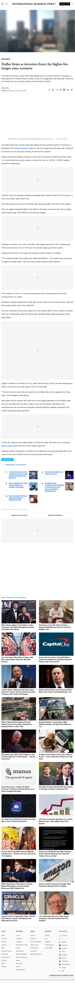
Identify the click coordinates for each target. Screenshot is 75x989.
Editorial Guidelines (55, 524)
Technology (4, 963)
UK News (4, 947)
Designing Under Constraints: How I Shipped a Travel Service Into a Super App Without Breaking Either (54, 496)
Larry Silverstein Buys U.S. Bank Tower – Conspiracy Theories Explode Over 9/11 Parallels (54, 927)
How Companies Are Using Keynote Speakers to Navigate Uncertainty (18, 494)
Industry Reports (20, 978)
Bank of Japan (7, 455)
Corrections (33, 960)
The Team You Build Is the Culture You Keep (54, 482)
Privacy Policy (34, 954)
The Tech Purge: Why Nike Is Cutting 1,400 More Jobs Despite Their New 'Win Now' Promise (17, 669)
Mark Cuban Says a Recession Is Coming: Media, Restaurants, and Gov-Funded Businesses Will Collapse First (17, 895)
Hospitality (19, 947)
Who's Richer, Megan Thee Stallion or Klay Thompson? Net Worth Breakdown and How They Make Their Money (17, 636)
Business (4, 954)
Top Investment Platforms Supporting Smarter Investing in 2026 (18, 507)
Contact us (33, 947)
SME (2, 957)
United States (48, 957)
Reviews (3, 975)
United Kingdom (49, 954)
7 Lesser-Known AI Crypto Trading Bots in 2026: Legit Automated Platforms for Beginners (18, 484)
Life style (3, 969)
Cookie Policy (34, 957)
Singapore (47, 950)
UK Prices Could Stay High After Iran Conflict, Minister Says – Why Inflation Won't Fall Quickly (56, 830)
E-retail (18, 944)
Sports (3, 972)
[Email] (68, 90)
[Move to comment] (72, 90)
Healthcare (19, 950)
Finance (18, 957)
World (3, 944)
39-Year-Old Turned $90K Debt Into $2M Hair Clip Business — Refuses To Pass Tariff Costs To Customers (18, 863)
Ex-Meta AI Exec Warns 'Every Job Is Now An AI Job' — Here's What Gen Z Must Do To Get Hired (55, 766)
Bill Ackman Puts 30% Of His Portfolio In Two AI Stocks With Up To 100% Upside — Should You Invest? (18, 766)
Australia (47, 944)
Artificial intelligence (21, 963)
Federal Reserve (21, 157)
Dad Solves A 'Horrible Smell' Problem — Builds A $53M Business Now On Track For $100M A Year (55, 636)
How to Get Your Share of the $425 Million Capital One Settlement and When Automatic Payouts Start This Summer (55, 669)
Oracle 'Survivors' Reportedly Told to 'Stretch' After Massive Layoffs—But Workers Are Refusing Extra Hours (18, 927)
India (46, 947)
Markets (3, 950)
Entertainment (5, 966)
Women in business (21, 966)
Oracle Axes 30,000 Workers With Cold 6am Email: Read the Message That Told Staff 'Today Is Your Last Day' (55, 863)
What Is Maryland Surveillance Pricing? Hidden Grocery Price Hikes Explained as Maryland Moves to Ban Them (16, 733)
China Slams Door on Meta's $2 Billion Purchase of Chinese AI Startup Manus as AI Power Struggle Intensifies (17, 798)
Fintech (18, 975)
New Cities (19, 972)
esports (18, 969)
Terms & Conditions (35, 950)
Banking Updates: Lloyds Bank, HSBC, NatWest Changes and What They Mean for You (55, 733)
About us (32, 944)
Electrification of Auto (22, 954)
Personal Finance (6, 960)
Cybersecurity (20, 960)
